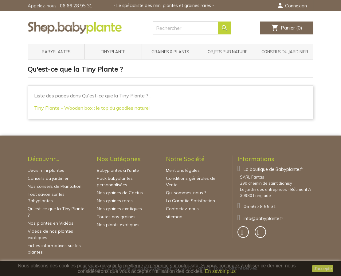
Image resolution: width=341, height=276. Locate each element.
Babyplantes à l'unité (118, 170)
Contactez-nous (182, 208)
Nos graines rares (115, 200)
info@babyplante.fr (263, 218)
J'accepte (323, 268)
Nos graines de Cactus (120, 192)
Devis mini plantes (46, 170)
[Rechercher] (192, 28)
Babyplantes (56, 51)
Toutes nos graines (116, 216)
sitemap (174, 216)
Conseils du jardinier (284, 51)
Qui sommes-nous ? (186, 192)
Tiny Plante (113, 51)
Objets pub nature (227, 51)
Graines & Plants (170, 51)
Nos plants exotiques (118, 224)
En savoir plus (220, 271)
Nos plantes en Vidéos (50, 223)
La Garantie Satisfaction (190, 200)
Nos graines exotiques (119, 208)
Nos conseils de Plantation (54, 186)
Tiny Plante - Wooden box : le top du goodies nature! (92, 108)
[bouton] (243, 232)
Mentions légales (183, 170)
